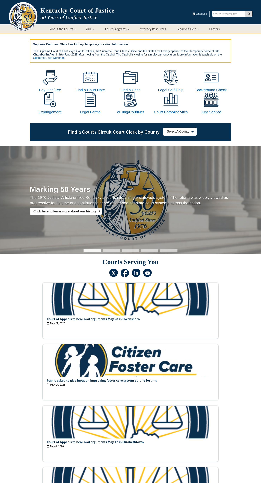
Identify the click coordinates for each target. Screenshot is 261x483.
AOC (90, 29)
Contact (130, 470)
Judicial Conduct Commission (134, 439)
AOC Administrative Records (182, 444)
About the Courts (63, 29)
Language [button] (200, 13)
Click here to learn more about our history (65, 225)
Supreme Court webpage (49, 57)
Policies (121, 450)
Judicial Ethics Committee (98, 439)
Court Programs (117, 29)
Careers (214, 29)
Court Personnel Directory (76, 444)
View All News (45, 423)
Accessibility (167, 450)
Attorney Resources (153, 29)
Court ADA (92, 450)
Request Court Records (147, 444)
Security (134, 450)
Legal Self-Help (188, 29)
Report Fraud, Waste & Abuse (113, 444)
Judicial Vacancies (67, 439)
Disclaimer (150, 450)
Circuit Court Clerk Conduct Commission (179, 439)
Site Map (107, 450)
